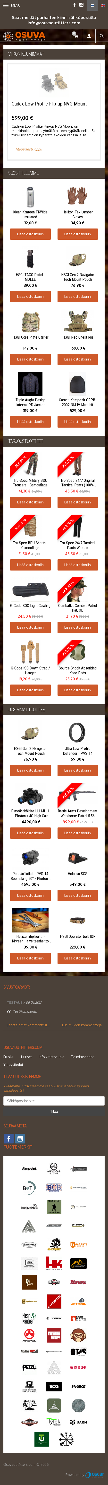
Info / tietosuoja (51, 1057)
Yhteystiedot (13, 1065)
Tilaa (54, 1111)
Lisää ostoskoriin (30, 234)
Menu (11, 5)
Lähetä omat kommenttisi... (28, 1025)
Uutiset (26, 1057)
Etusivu (8, 1057)
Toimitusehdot (82, 1057)
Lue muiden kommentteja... (83, 1025)
